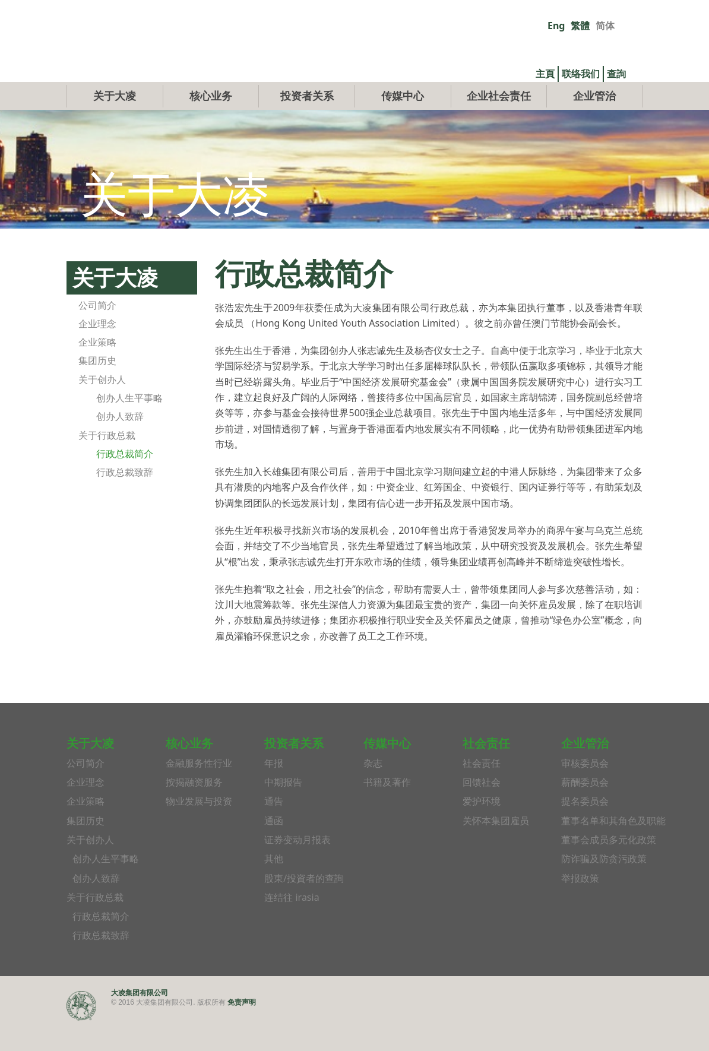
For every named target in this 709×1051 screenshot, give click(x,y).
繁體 (580, 25)
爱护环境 (482, 828)
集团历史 (97, 388)
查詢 (616, 73)
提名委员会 (585, 828)
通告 (273, 828)
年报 (273, 790)
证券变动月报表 (297, 866)
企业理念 (97, 350)
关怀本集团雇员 (496, 847)
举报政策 (580, 905)
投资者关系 (307, 123)
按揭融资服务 (194, 809)
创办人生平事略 (129, 425)
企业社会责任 (499, 123)
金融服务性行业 (199, 790)
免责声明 (241, 1029)
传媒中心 (402, 123)
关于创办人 (102, 406)
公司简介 (97, 332)
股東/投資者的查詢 (304, 905)
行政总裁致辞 (124, 499)
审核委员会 (585, 790)
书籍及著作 (387, 809)
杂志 (372, 790)
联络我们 (581, 73)
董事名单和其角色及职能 (613, 847)
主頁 (545, 73)
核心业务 (210, 123)
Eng (556, 25)
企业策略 (97, 369)
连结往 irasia (291, 924)
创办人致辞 (120, 444)
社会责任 (482, 790)
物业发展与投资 (199, 828)
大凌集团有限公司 (139, 1020)
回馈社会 (482, 809)
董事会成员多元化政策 (608, 866)
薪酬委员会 (585, 809)
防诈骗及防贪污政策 (604, 886)
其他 (273, 886)
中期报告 (283, 809)
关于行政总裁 (106, 462)
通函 (273, 847)
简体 (605, 25)
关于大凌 (114, 123)
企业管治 (594, 123)
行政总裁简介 (124, 480)
